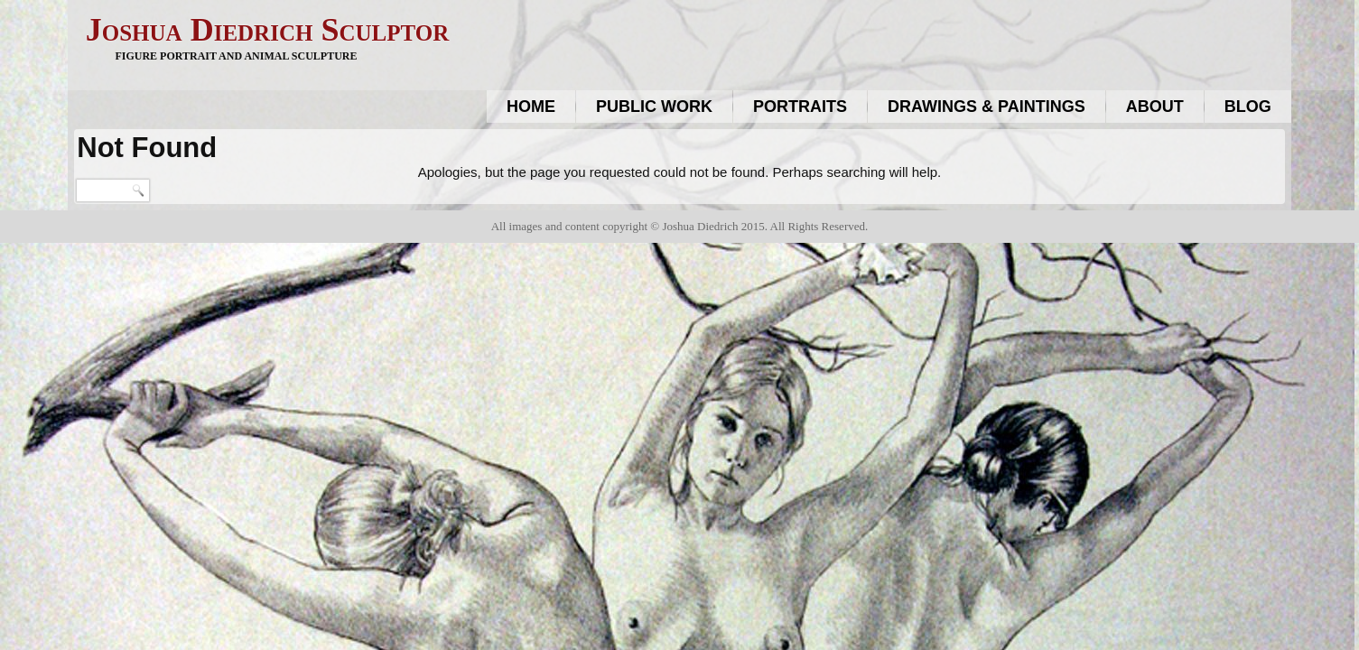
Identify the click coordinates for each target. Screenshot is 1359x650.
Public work (654, 107)
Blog (1247, 107)
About (1155, 107)
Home (531, 107)
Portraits (800, 107)
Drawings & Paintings (986, 107)
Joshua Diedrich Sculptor (267, 30)
